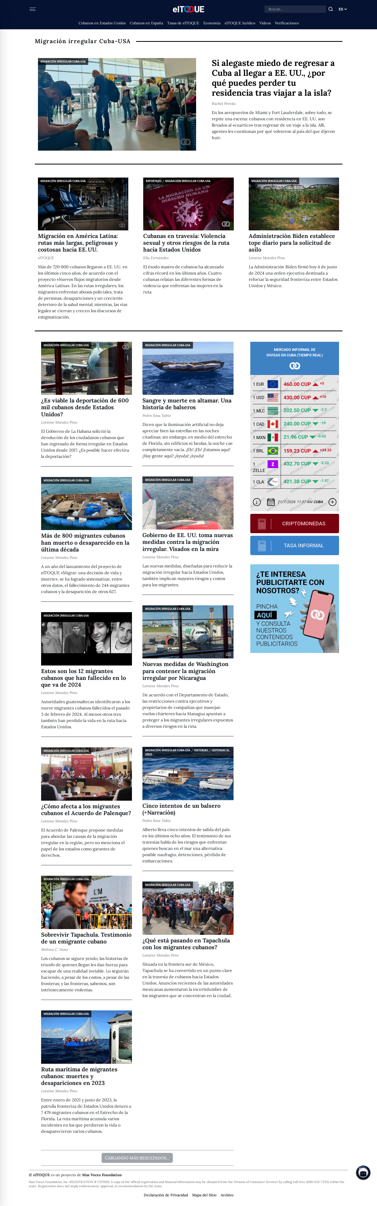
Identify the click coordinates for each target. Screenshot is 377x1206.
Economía (211, 23)
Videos (265, 23)
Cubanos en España (146, 23)
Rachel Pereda (224, 103)
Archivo (227, 1195)
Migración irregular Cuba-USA (63, 61)
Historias (201, 750)
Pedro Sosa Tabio (156, 415)
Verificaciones (287, 23)
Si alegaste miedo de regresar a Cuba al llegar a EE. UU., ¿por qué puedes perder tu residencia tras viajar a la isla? (273, 78)
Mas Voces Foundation (102, 1175)
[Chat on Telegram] (363, 1172)
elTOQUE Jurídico (240, 23)
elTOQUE (46, 257)
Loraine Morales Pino (267, 257)
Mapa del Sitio (204, 1195)
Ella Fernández (156, 257)
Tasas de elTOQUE (183, 23)
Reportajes (154, 181)
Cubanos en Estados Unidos (102, 23)
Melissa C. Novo (54, 949)
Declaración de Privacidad (166, 1195)
